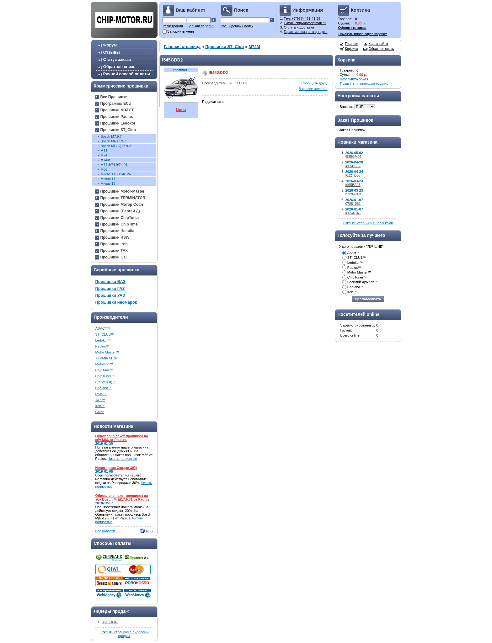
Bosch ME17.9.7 (113, 141)
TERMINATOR (106, 358)
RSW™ (101, 394)
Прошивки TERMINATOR (123, 198)
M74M (105, 160)
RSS (149, 531)
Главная (351, 43)
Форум (110, 45)
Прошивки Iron (114, 244)
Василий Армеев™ (362, 282)
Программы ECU (115, 103)
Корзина (351, 48)
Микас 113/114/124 (116, 174)
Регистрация (173, 26)
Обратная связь (119, 66)
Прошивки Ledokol (117, 123)
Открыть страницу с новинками (368, 223)
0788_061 (353, 203)
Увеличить (181, 70)
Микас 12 (108, 183)
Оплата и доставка (299, 27)
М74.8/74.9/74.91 (114, 165)
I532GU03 (353, 194)
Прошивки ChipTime (119, 224)
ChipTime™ (104, 370)
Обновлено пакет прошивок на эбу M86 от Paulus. (121, 438)
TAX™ (100, 400)
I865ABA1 (353, 213)
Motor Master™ (107, 352)
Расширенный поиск (237, 26)
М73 (104, 150)
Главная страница (182, 46)
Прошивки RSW (115, 237)
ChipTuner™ (105, 376)
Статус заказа (117, 59)
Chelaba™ (103, 388)
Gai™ (99, 412)
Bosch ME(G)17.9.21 (117, 146)
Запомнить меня (181, 31)
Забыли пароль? (201, 26)
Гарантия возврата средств (306, 32)
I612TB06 (353, 175)
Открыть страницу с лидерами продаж (124, 634)
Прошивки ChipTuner (119, 217)
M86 (104, 169)
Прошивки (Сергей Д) (120, 211)
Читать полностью (122, 458)
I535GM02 (353, 156)
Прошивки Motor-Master (122, 191)
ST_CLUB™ (105, 334)
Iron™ (100, 406)
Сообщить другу (315, 83)
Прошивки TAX (114, 250)
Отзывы (111, 52)
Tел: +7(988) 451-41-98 (302, 18)
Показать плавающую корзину (363, 34)
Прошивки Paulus (116, 116)
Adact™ (353, 253)
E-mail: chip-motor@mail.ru (305, 23)
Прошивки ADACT (117, 110)
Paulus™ (102, 346)
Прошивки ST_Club (118, 130)
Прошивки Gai (113, 257)
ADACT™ (102, 328)
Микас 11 (108, 179)
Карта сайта (378, 43)
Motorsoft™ (104, 364)
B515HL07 (110, 622)
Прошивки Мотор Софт (122, 204)
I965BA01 (353, 185)
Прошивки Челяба (117, 231)
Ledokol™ (103, 340)
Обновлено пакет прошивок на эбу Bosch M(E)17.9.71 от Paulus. (123, 497)
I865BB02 (353, 166)
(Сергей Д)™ (105, 382)
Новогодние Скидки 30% (116, 468)
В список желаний (313, 89)
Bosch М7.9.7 (111, 136)
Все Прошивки (114, 97)
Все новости (105, 531)
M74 (104, 155)
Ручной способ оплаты (126, 74)
